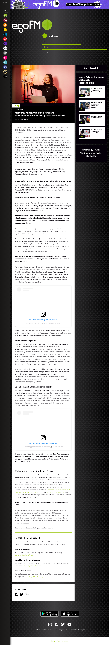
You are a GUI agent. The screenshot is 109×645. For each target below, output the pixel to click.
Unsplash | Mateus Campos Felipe (62, 105)
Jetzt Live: (50, 35)
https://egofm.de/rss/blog (34, 576)
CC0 (72, 105)
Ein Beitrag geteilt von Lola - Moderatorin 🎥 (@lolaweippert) (43, 447)
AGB (55, 630)
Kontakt (37, 630)
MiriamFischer (95, 153)
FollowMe (91, 156)
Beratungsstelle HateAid (55, 492)
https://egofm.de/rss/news (24, 555)
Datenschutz (46, 630)
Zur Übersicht (92, 68)
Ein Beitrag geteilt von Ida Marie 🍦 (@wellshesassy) (43, 323)
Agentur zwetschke (62, 641)
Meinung (87, 150)
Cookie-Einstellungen (77, 630)
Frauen (97, 150)
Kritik (84, 153)
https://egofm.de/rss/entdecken (34, 566)
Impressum (63, 630)
